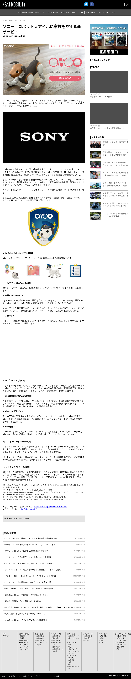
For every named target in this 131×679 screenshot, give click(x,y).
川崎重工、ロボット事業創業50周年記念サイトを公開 (45, 594)
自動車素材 (40, 638)
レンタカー (24, 645)
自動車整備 (56, 636)
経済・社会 (65, 13)
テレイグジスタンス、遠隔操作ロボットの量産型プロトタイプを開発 (45, 569)
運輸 (69, 645)
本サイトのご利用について (11, 676)
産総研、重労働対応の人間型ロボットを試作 (45, 601)
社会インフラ (73, 649)
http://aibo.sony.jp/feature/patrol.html (50, 506)
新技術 (86, 640)
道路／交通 (72, 642)
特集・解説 (90, 13)
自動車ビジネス (73, 636)
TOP (17, 13)
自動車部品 (40, 636)
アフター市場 (52, 13)
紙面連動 (103, 636)
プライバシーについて (43, 676)
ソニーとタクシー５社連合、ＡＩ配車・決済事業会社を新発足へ (45, 538)
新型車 (22, 636)
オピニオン (104, 642)
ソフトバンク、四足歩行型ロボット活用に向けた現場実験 (45, 557)
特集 (101, 638)
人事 (69, 662)
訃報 (69, 664)
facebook (92, 4)
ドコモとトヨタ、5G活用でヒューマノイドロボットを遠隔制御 (45, 576)
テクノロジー (77, 13)
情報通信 (87, 638)
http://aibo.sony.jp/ (28, 509)
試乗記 (22, 638)
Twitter (86, 4)
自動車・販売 (27, 13)
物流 (69, 647)
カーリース (24, 647)
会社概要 (56, 676)
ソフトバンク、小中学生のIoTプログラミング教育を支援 (45, 582)
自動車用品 (56, 640)
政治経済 (71, 658)
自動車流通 (24, 642)
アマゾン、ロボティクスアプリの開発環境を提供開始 (45, 551)
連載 (101, 640)
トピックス (72, 656)
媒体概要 (6, 636)
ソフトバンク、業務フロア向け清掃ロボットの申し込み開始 (45, 563)
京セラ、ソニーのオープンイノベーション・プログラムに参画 (45, 544)
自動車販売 (24, 640)
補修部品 (55, 638)
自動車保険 (56, 647)
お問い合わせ (28, 676)
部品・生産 (39, 13)
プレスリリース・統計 (106, 13)
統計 (118, 649)
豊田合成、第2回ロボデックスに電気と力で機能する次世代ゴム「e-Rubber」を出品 (45, 607)
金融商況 (71, 660)
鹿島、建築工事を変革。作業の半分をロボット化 (45, 613)
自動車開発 (88, 636)
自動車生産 (40, 640)
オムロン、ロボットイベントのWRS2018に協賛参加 (45, 620)
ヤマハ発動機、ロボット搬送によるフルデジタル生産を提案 (45, 588)
